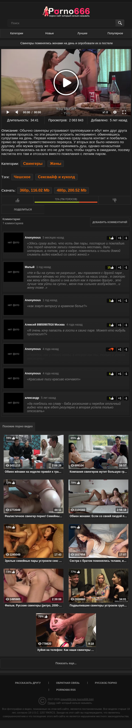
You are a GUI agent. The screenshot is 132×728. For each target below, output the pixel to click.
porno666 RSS (66, 689)
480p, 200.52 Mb (71, 190)
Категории (16, 33)
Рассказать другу (28, 682)
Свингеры (33, 163)
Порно (51, 703)
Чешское (22, 177)
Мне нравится (17, 200)
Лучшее (82, 33)
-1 (126, 238)
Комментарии (11, 219)
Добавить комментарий (110, 222)
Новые (49, 33)
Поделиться (23, 209)
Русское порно (106, 682)
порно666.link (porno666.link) (77, 699)
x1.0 (105, 112)
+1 (119, 238)
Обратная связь (67, 682)
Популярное (115, 33)
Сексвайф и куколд (56, 177)
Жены (55, 163)
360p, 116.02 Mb (34, 190)
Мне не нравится (114, 200)
